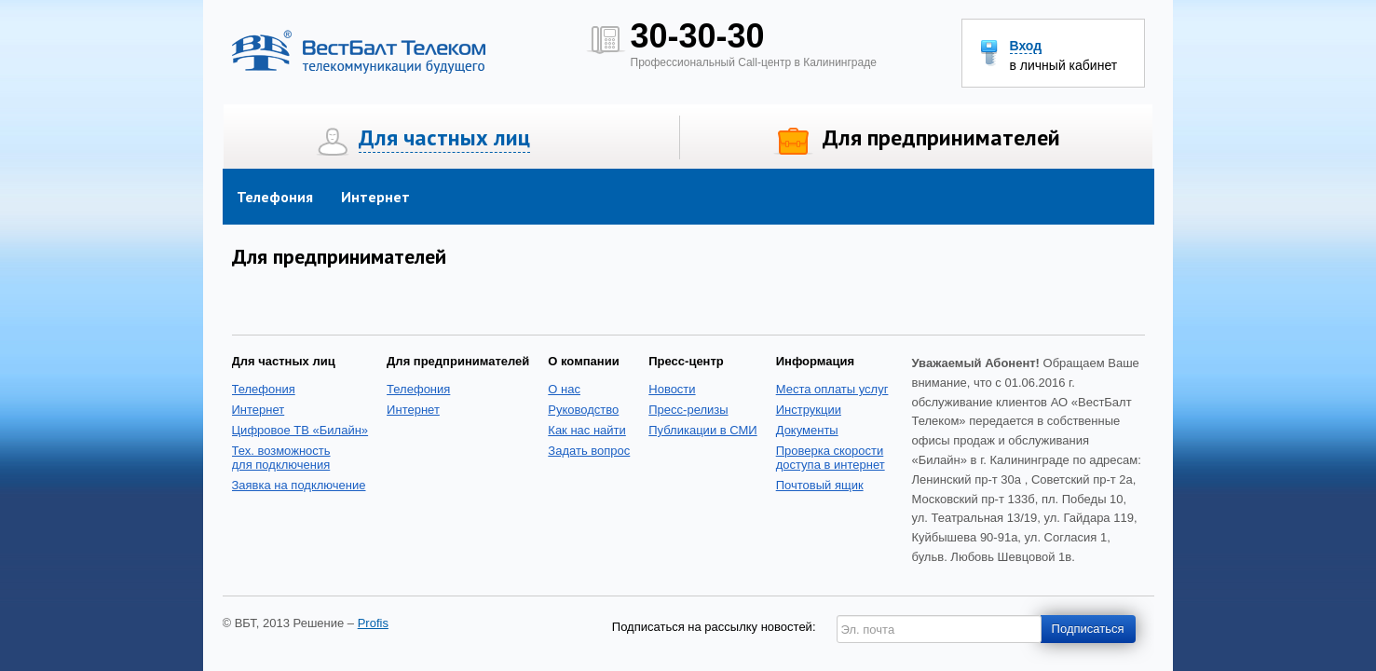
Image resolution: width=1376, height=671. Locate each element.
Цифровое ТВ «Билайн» (300, 430)
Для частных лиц (444, 138)
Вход (1026, 46)
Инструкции (808, 410)
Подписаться (1088, 629)
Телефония (275, 196)
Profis (373, 623)
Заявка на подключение (299, 485)
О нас (564, 389)
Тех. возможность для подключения (281, 458)
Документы (807, 430)
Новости (671, 389)
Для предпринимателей (941, 137)
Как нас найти (587, 430)
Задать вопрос (589, 451)
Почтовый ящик (820, 485)
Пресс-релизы (688, 410)
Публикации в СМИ (702, 430)
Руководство (583, 410)
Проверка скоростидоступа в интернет (830, 458)
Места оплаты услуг (832, 389)
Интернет (375, 196)
